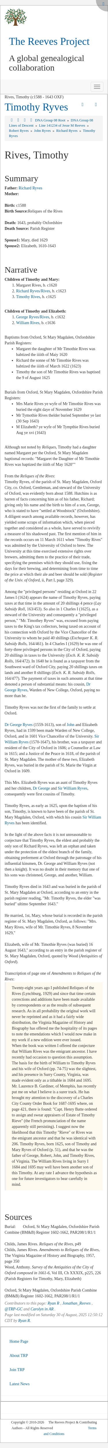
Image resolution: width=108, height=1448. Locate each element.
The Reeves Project (49, 41)
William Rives (27, 323)
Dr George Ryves (19, 725)
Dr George (41, 788)
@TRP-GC (13, 1309)
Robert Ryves (19, 131)
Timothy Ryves (36, 107)
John (70, 725)
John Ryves (43, 131)
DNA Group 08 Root (50, 120)
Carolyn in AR (42, 1309)
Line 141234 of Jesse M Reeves (62, 125)
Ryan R (53, 1303)
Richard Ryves (67, 131)
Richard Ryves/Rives (33, 291)
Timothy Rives (28, 297)
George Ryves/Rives (32, 317)
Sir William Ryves (72, 788)
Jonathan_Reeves (76, 1303)
